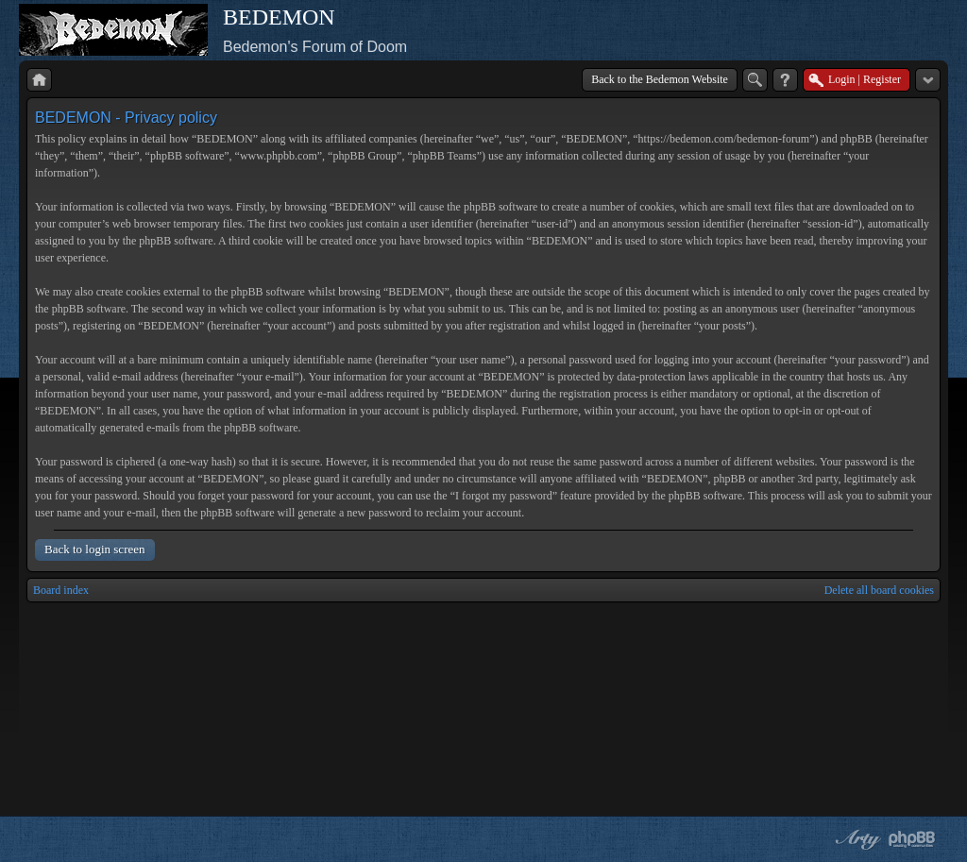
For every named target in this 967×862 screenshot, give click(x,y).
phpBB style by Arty (855, 839)
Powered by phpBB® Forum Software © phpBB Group (912, 839)
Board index (61, 590)
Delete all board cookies (879, 590)
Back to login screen (94, 549)
